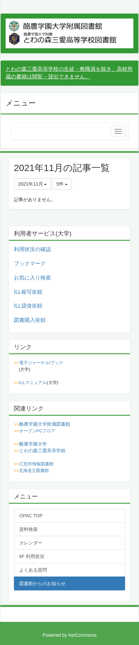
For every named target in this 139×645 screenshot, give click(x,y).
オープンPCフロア (37, 430)
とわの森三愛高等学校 (42, 450)
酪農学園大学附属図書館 (44, 424)
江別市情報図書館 (36, 463)
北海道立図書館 (34, 470)
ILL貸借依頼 (28, 306)
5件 (62, 184)
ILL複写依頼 (28, 292)
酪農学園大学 (33, 444)
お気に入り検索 (32, 277)
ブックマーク (30, 263)
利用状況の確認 (32, 249)
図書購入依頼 (30, 320)
